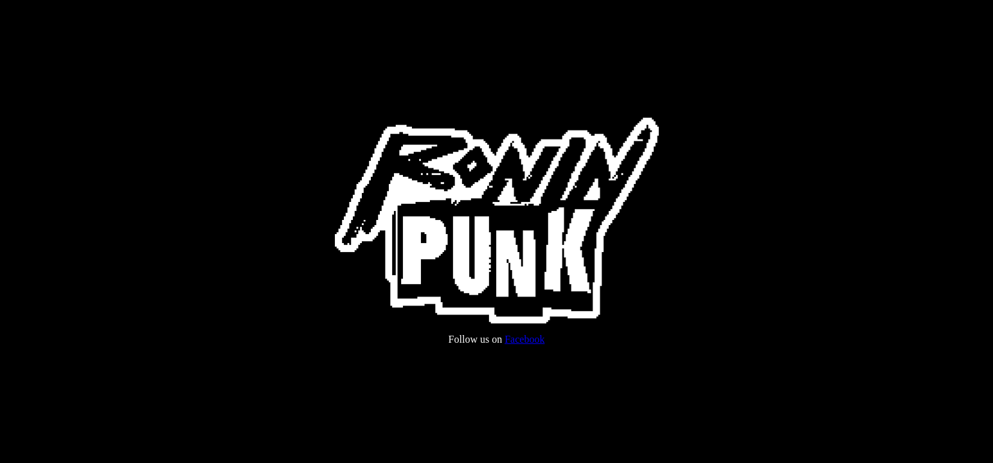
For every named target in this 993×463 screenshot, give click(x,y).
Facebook (524, 339)
